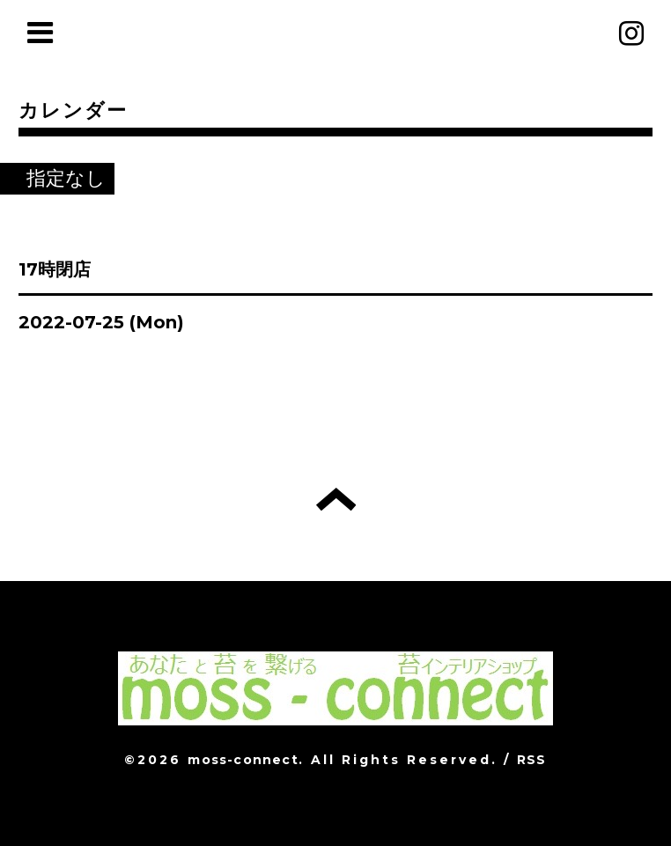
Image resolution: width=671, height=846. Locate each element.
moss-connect (243, 760)
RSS (532, 760)
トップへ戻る (336, 499)
